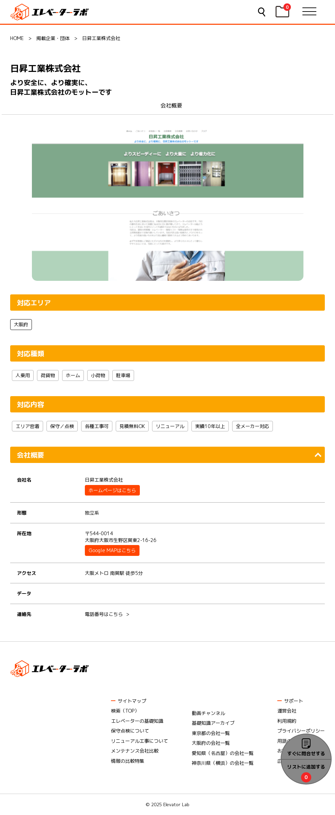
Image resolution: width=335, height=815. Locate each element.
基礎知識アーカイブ (213, 723)
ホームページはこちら (112, 490)
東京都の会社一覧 (211, 733)
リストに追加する (306, 766)
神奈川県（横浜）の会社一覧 (223, 763)
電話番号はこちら (104, 614)
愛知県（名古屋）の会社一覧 (223, 753)
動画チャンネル (208, 713)
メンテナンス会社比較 (135, 751)
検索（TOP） (125, 710)
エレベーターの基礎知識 (137, 721)
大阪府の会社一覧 (211, 743)
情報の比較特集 (127, 761)
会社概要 (171, 105)
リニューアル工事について (139, 741)
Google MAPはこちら (112, 550)
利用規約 (286, 721)
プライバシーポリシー (301, 730)
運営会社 (286, 710)
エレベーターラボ (50, 12)
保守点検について (130, 730)
